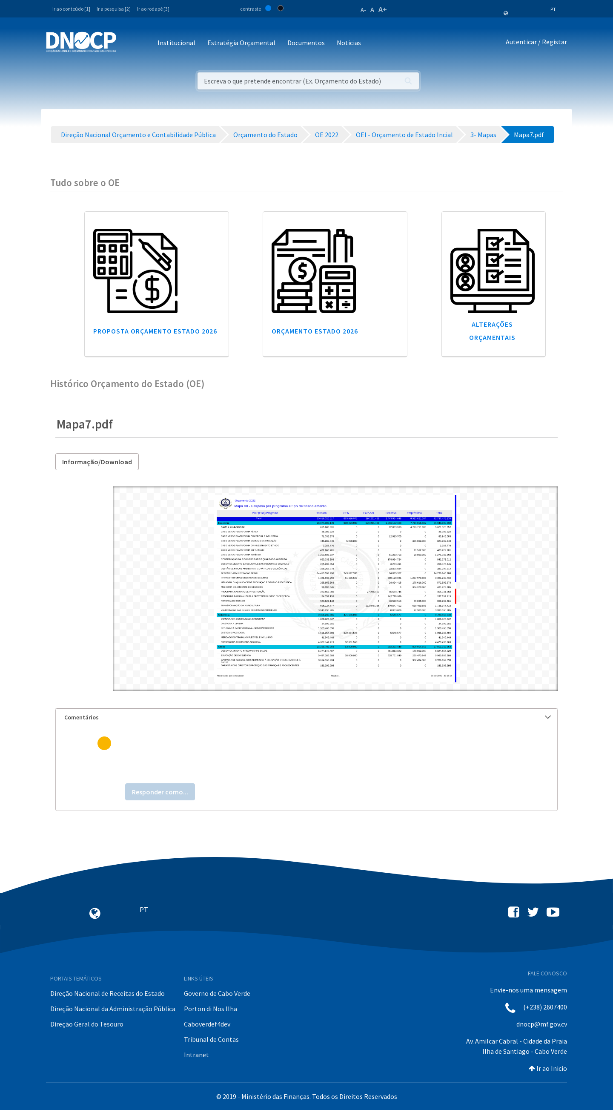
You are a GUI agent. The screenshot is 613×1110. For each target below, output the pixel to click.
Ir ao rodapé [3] (153, 9)
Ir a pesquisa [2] (114, 9)
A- (363, 10)
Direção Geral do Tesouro (86, 1024)
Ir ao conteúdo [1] (71, 9)
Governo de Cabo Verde (217, 993)
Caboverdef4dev (207, 1024)
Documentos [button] (306, 42)
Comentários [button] (307, 717)
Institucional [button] (176, 42)
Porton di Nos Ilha (210, 1008)
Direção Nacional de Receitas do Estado (107, 993)
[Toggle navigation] (127, 43)
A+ (382, 9)
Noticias (349, 42)
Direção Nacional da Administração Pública (112, 1008)
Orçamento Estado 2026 (315, 331)
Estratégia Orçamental (241, 42)
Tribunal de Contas (211, 1039)
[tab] (306, 717)
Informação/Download (97, 461)
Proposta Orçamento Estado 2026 (155, 331)
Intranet (196, 1054)
